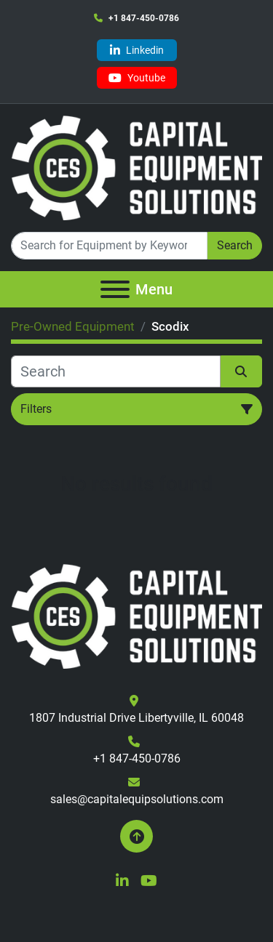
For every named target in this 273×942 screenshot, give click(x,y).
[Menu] (115, 289)
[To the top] (136, 836)
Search (235, 245)
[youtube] (137, 78)
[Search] (109, 245)
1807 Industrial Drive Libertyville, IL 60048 (136, 718)
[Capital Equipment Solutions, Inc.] (136, 615)
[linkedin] (137, 50)
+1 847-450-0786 (143, 18)
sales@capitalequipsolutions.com (136, 799)
